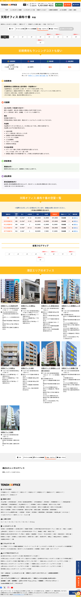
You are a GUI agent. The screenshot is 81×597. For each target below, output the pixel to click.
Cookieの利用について (7, 583)
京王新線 (34, 512)
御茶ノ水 (58, 529)
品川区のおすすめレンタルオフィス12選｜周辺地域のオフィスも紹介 (19, 556)
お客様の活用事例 (54, 9)
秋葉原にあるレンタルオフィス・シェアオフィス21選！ (47, 564)
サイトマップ (19, 583)
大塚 (13, 539)
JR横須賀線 (4, 505)
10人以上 (32, 522)
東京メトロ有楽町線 (17, 510)
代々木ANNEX (47, 534)
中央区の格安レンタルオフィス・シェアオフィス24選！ (47, 566)
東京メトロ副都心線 (43, 507)
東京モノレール (18, 515)
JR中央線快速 (38, 502)
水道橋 (69, 529)
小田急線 (21, 512)
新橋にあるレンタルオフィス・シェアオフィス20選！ (15, 564)
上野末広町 (4, 532)
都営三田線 (37, 510)
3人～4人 (11, 522)
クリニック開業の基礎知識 (16, 546)
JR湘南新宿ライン (56, 502)
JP (24, 4)
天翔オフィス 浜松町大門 (9, 306)
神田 (64, 529)
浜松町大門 (43, 537)
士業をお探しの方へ (26, 578)
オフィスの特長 (15, 29)
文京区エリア (13, 495)
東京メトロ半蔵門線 (19, 507)
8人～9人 (25, 522)
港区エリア (23, 492)
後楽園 (40, 532)
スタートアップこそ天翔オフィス (10, 578)
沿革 (9, 581)
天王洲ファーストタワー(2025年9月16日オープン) (22, 532)
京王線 (28, 512)
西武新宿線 (41, 512)
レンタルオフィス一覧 (27, 9)
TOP (3, 9)
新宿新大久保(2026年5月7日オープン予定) (12, 534)
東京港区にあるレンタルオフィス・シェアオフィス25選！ (16, 569)
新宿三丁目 (51, 532)
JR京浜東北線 (12, 502)
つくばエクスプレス (6, 515)
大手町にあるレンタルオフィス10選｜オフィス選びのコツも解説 (18, 559)
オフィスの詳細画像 (30, 29)
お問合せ (60, 4)
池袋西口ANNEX (5, 539)
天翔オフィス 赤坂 (27, 368)
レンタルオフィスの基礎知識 (63, 546)
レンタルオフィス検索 (13, 9)
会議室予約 (34, 5)
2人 (6, 522)
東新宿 (27, 534)
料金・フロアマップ (45, 29)
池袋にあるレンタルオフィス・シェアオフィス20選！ (54, 561)
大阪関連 (37, 549)
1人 (2, 522)
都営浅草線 (45, 510)
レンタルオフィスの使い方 (47, 546)
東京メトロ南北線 (31, 507)
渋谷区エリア (32, 492)
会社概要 (3, 581)
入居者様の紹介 (5, 576)
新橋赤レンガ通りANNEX (19, 537)
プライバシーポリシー (51, 581)
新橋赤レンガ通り (5, 537)
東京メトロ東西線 (5, 510)
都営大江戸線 (28, 510)
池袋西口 (65, 537)
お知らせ (7, 573)
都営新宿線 (53, 510)
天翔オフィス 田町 (7, 432)
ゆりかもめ (65, 512)
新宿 (45, 532)
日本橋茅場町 (10, 529)
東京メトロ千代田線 (6, 507)
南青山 (49, 537)
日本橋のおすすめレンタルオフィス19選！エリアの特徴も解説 (54, 559)
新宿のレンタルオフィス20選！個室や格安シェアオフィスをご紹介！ (19, 561)
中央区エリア (14, 492)
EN (27, 4)
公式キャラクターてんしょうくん (28, 581)
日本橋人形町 (19, 529)
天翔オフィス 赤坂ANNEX (50, 306)
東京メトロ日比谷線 (56, 507)
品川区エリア (4, 495)
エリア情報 (4, 546)
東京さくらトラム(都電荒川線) (9, 512)
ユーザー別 (35, 546)
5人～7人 (18, 522)
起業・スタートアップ (52, 549)
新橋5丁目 (30, 537)
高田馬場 (33, 534)
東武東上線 (57, 512)
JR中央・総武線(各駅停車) (25, 502)
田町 (36, 537)
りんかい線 (27, 515)
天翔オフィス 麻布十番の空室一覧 (38, 76)
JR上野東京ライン (23, 505)
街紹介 (43, 549)
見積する (75, 218)
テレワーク (28, 546)
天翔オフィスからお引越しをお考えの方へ (45, 578)
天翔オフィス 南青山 (8, 368)
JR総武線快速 (13, 505)
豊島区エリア (50, 492)
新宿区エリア (41, 492)
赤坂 (54, 534)
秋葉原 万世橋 (28, 529)
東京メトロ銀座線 (42, 505)
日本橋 (2, 529)
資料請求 (77, 4)
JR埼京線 (46, 502)
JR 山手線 (3, 502)
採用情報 (14, 581)
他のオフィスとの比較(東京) (25, 549)
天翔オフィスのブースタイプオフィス (36, 573)
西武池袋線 (49, 512)
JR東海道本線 (66, 502)
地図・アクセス (59, 29)
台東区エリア (59, 492)
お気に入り (34, 3)
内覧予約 (68, 4)
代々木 (40, 534)
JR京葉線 (33, 505)
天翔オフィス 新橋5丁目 (70, 368)
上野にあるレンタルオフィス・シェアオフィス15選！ (15, 566)
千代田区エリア (5, 492)
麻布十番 (68, 534)
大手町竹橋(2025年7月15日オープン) (44, 529)
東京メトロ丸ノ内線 (54, 505)
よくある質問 (65, 9)
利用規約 (41, 581)
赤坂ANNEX (61, 534)
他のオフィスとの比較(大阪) (8, 549)
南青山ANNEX (57, 537)
